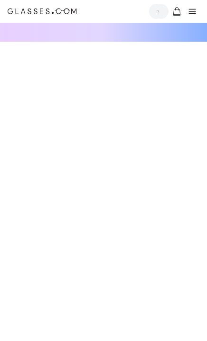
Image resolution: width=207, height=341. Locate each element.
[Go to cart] (176, 11)
